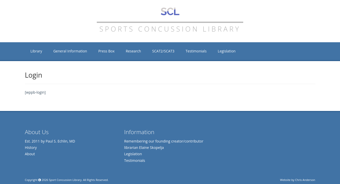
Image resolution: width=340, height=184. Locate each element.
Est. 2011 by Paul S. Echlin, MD (50, 141)
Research (133, 51)
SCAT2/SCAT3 (163, 51)
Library (36, 51)
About (30, 153)
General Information (70, 51)
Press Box (106, 51)
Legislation (227, 51)
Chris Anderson (305, 180)
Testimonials (196, 51)
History (31, 147)
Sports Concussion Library (170, 11)
